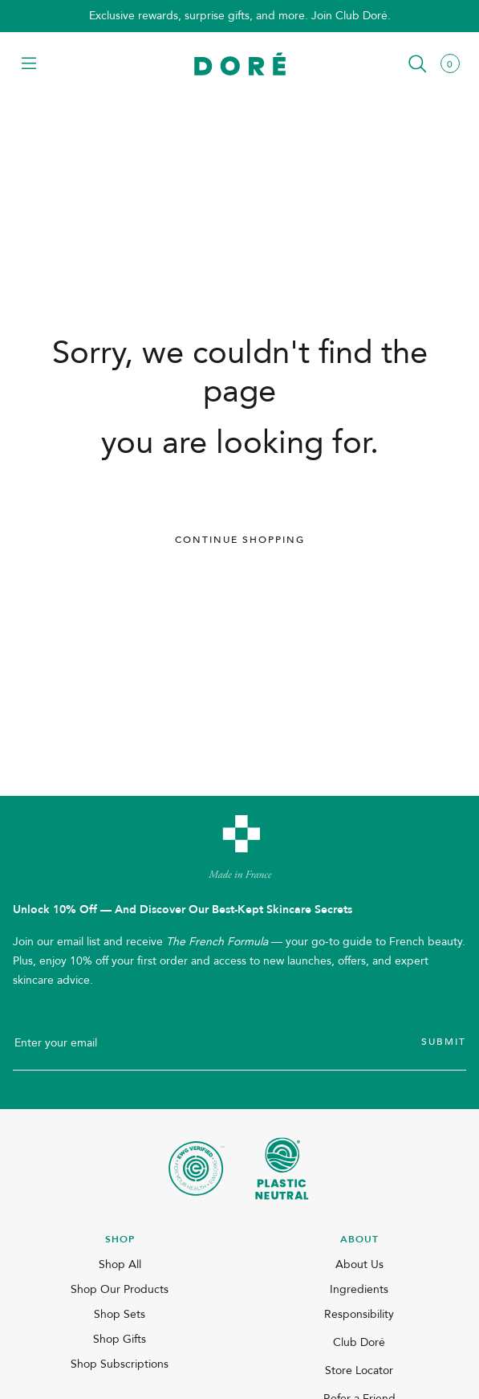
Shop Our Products (119, 1289)
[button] (29, 64)
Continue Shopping (240, 539)
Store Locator (359, 1370)
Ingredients (359, 1289)
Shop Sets (119, 1314)
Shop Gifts (119, 1339)
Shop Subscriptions (119, 1364)
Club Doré (359, 1342)
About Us (359, 1264)
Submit (443, 1041)
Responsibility (359, 1314)
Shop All (120, 1264)
